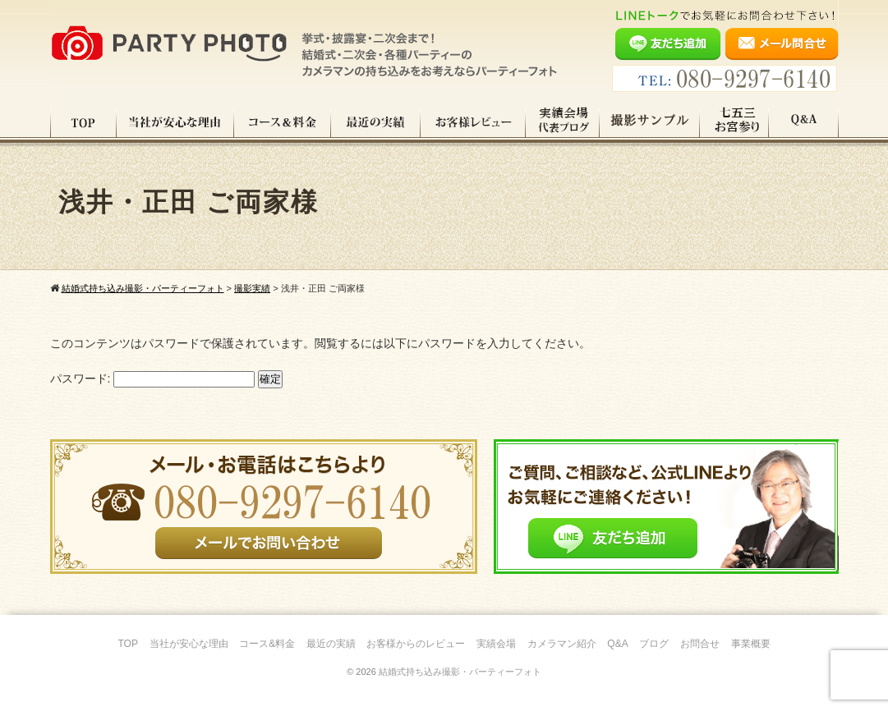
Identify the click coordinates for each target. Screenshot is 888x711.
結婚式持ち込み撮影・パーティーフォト (460, 672)
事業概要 (751, 643)
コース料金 (282, 122)
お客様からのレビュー (415, 643)
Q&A (804, 122)
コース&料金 (267, 643)
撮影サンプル (650, 122)
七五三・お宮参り (734, 122)
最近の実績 (376, 122)
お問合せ (700, 643)
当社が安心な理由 (175, 122)
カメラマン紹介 (561, 643)
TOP (83, 122)
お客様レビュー (473, 122)
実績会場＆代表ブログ (563, 122)
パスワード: (152, 378)
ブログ (654, 643)
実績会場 (496, 643)
